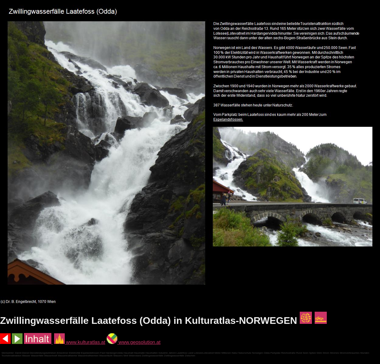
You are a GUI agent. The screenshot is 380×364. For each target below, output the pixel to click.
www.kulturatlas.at (79, 342)
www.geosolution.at (134, 342)
